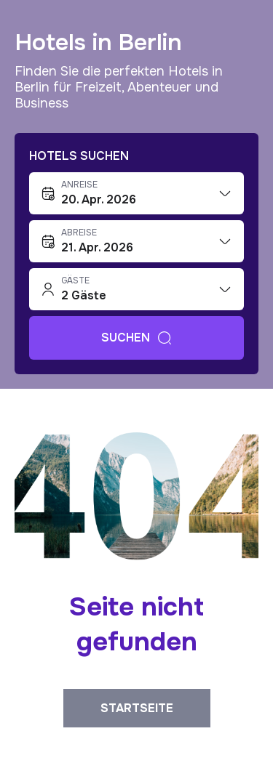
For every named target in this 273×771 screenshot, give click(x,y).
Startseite (136, 708)
